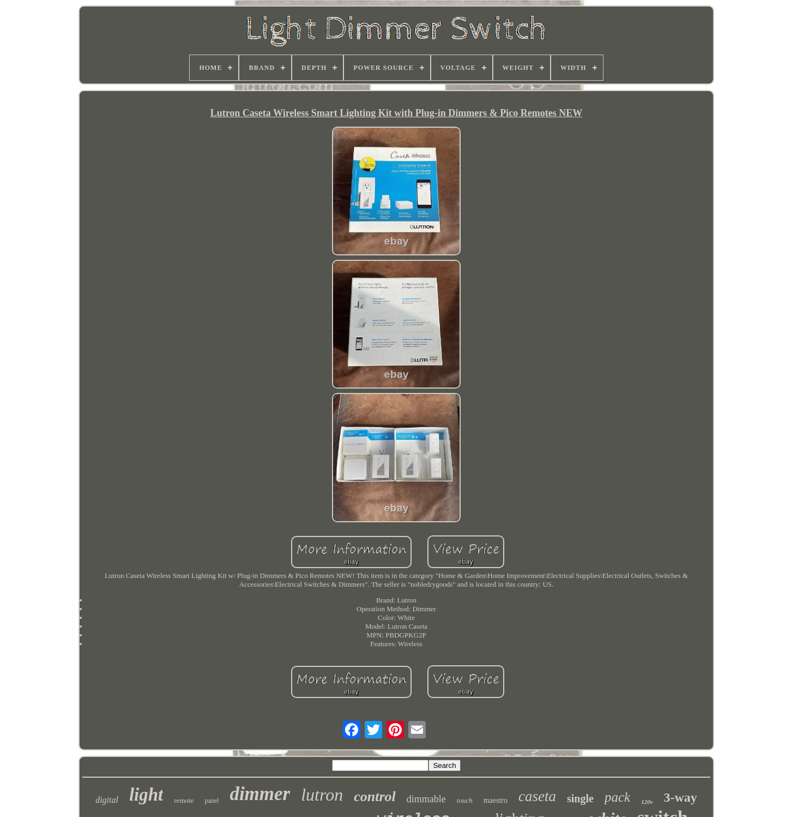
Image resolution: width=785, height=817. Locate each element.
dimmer (260, 793)
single (580, 798)
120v (647, 801)
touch (465, 800)
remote (184, 800)
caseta (537, 796)
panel (211, 800)
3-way (680, 797)
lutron (322, 794)
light (146, 794)
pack (617, 797)
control (375, 796)
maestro (496, 800)
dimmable (426, 799)
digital (106, 799)
